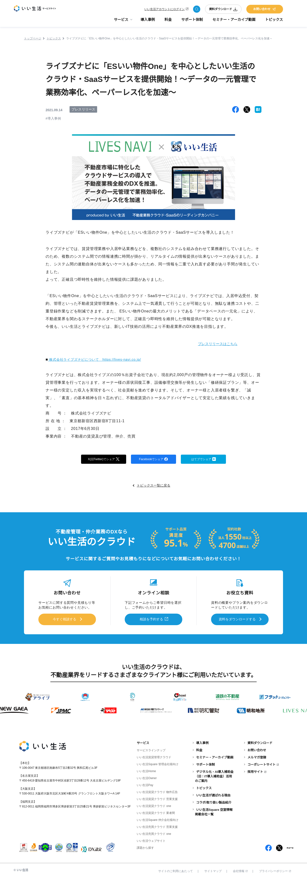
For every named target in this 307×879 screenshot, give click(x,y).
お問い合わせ (264, 10)
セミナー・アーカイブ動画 (234, 22)
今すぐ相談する (64, 619)
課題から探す (145, 846)
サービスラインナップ (151, 749)
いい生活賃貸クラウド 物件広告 (157, 791)
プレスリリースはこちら (212, 343)
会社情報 (240, 870)
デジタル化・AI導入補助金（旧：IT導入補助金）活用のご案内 (214, 775)
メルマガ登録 (257, 756)
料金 (168, 22)
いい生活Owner (147, 777)
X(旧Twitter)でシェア (104, 459)
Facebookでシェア (153, 459)
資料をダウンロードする (237, 619)
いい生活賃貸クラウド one (154, 805)
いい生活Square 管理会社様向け (157, 763)
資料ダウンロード (223, 10)
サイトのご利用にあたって (175, 870)
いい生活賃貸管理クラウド (154, 756)
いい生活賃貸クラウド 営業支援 (157, 798)
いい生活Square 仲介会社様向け (157, 819)
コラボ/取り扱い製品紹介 (213, 801)
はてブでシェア (203, 459)
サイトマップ (213, 870)
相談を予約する (151, 619)
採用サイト (255, 770)
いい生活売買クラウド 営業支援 (157, 826)
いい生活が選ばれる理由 (213, 794)
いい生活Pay (145, 784)
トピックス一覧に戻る (153, 486)
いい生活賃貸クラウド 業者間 (156, 812)
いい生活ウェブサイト (151, 840)
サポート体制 (192, 22)
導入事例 (148, 22)
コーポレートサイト (262, 763)
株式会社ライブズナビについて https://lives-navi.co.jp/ (100, 359)
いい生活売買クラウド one (154, 833)
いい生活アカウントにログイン (164, 10)
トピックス (274, 22)
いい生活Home (146, 770)
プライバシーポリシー (275, 870)
